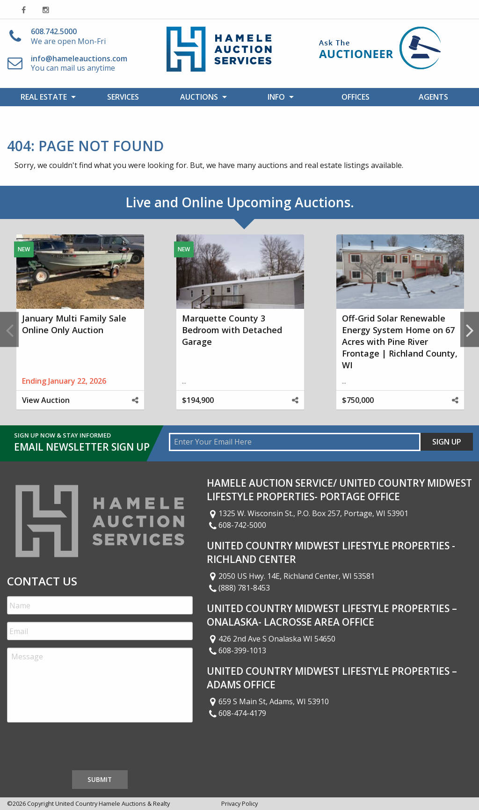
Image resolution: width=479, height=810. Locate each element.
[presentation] (78, 748)
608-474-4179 (237, 713)
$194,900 (198, 400)
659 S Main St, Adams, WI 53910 (268, 701)
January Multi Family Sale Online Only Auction (74, 324)
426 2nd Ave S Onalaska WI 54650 (271, 639)
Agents (433, 97)
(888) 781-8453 (238, 588)
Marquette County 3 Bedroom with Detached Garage (232, 330)
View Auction (46, 400)
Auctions (199, 97)
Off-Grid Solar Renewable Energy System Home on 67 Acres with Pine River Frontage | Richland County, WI (399, 342)
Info (276, 97)
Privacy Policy (239, 803)
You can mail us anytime (79, 63)
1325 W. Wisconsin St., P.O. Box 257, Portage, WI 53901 (308, 513)
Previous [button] (9, 329)
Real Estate (44, 97)
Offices (355, 97)
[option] (80, 329)
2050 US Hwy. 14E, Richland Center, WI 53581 (291, 576)
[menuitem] (46, 97)
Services (123, 97)
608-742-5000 (237, 525)
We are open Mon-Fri (68, 36)
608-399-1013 (237, 650)
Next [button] (469, 329)
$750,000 (358, 400)
